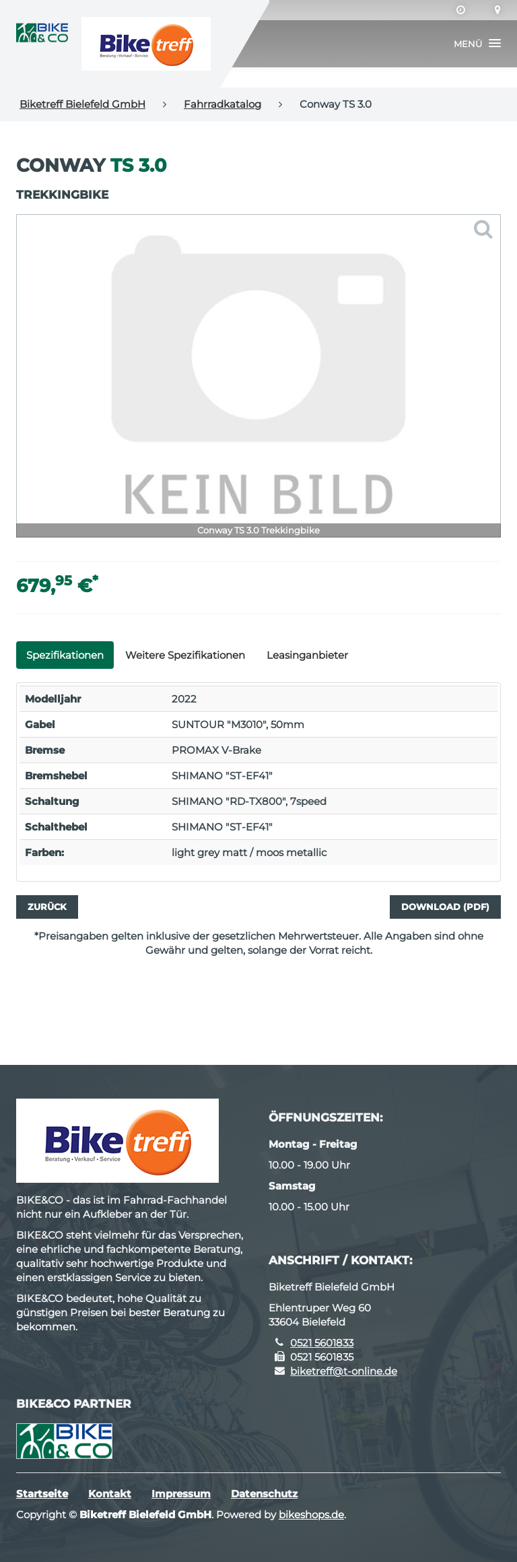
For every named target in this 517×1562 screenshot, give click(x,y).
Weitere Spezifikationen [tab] (185, 655)
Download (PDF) (445, 906)
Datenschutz (264, 1493)
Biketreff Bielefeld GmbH (82, 104)
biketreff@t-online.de (343, 1371)
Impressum (181, 1493)
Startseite (42, 1493)
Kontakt (109, 1493)
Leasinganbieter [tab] (307, 655)
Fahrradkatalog (222, 104)
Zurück (47, 906)
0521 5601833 (321, 1342)
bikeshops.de (311, 1514)
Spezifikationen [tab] (65, 655)
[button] (477, 43)
